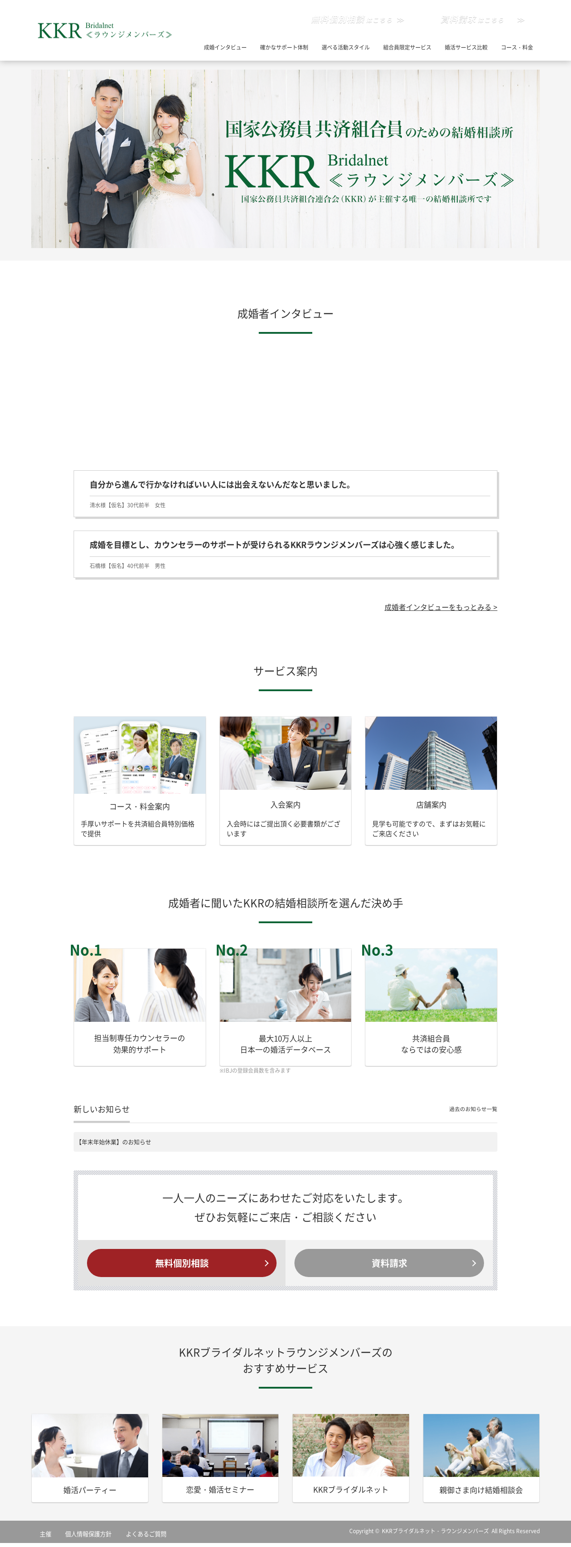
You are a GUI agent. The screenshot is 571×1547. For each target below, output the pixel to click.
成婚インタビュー (225, 47)
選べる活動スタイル (346, 47)
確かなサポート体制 (284, 47)
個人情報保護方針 (74, 1537)
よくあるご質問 (120, 1537)
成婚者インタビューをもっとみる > (437, 608)
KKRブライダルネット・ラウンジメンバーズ (436, 1535)
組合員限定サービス (407, 47)
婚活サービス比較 (466, 47)
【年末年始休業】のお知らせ (113, 1143)
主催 (41, 1537)
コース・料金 (517, 47)
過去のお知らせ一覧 (471, 1111)
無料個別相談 (182, 1266)
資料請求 (389, 1266)
